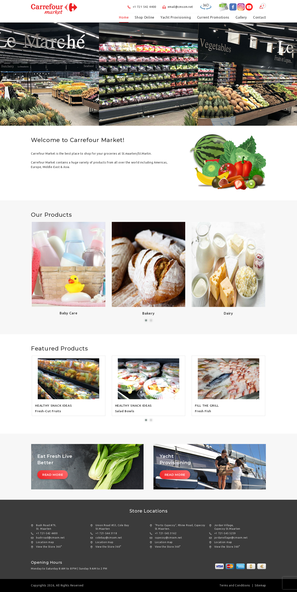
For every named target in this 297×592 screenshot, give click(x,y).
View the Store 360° (49, 546)
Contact (259, 17)
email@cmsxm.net (178, 6)
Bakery (148, 313)
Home (123, 17)
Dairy (228, 313)
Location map (45, 542)
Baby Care (68, 313)
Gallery (241, 17)
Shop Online (144, 17)
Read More (52, 475)
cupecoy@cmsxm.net (168, 537)
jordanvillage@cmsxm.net (231, 537)
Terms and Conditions (234, 585)
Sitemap (260, 585)
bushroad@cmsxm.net (50, 537)
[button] (143, 117)
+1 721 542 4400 (141, 6)
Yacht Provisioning (175, 17)
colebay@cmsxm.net (108, 537)
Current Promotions (213, 17)
